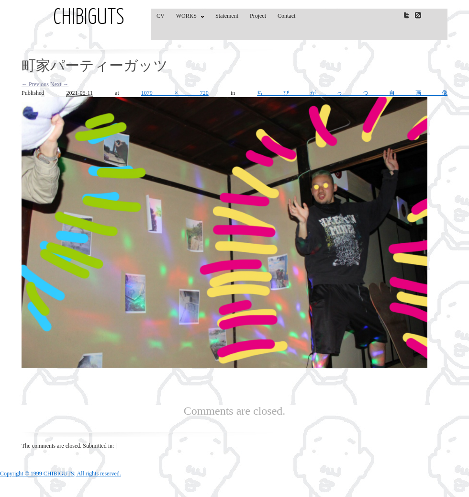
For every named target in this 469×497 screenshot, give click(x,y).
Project (258, 15)
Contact (286, 15)
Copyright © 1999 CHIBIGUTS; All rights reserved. (60, 473)
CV (160, 15)
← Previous (35, 84)
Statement (226, 15)
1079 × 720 (175, 93)
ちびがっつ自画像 (352, 93)
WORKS (187, 17)
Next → (59, 84)
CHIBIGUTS (88, 18)
